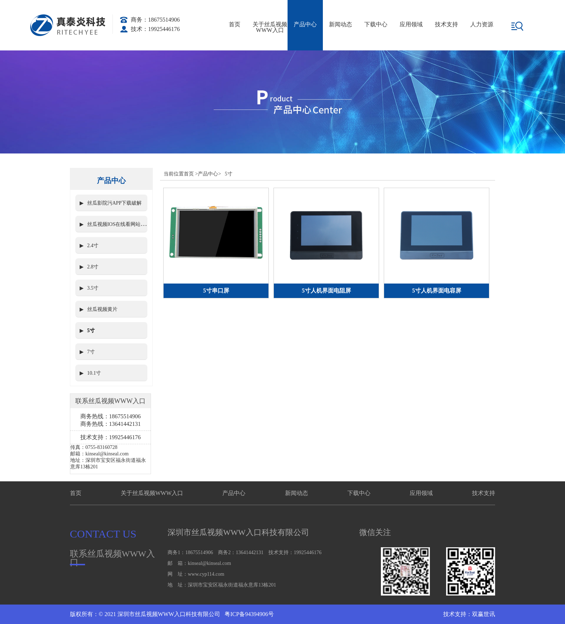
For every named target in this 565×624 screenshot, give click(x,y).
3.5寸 (93, 288)
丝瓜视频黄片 (102, 309)
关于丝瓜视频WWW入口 (270, 27)
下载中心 (375, 24)
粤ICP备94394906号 (248, 614)
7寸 (91, 352)
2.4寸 (93, 245)
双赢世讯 (483, 614)
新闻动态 (340, 24)
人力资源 (481, 24)
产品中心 (305, 24)
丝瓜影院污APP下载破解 (114, 203)
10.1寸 (94, 373)
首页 (234, 24)
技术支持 (446, 24)
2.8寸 (93, 266)
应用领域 (411, 24)
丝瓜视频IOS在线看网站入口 (119, 224)
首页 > (191, 174)
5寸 (91, 330)
